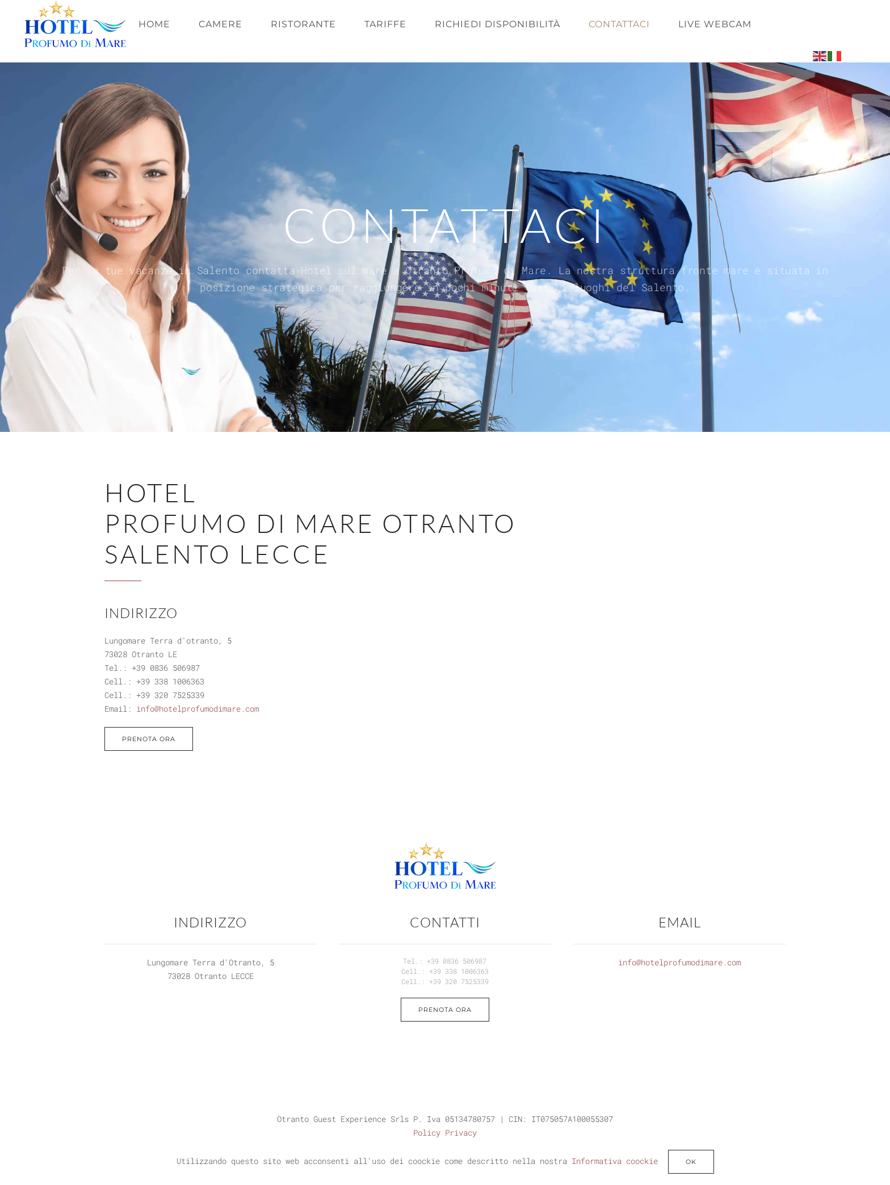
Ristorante (303, 24)
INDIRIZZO (210, 922)
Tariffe (385, 24)
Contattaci (619, 24)
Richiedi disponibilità (497, 24)
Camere (220, 24)
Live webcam (715, 24)
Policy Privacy (445, 1132)
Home (154, 24)
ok (691, 1162)
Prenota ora (445, 1010)
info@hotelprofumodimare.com (197, 708)
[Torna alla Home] (75, 24)
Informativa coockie (615, 1160)
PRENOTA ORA (148, 739)
